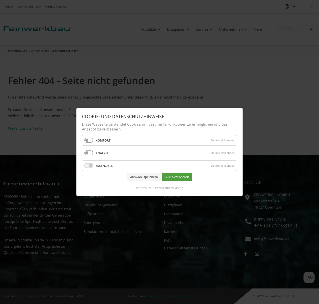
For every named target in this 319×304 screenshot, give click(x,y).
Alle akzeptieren (177, 177)
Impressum (143, 188)
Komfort (103, 140)
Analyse (102, 153)
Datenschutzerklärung (168, 188)
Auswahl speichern (144, 177)
